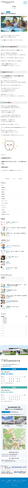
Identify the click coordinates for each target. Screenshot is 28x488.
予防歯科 (3, 198)
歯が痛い (3, 196)
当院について (3, 480)
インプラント (4, 207)
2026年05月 (5, 317)
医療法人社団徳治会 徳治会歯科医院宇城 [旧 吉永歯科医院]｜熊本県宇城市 (7, 2)
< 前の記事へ (7, 178)
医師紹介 (9, 480)
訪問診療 (3, 187)
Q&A (19, 480)
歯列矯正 (3, 194)
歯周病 (3, 191)
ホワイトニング (4, 200)
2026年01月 (5, 322)
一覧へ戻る (14, 178)
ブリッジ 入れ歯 (4, 203)
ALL (2, 185)
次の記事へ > (20, 178)
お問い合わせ (24, 480)
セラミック (4, 205)
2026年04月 (5, 318)
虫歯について (4, 189)
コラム (12, 482)
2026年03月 (5, 320)
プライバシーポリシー (20, 482)
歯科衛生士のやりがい (5, 214)
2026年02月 (5, 321)
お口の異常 (4, 212)
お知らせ (3, 209)
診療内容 (14, 480)
